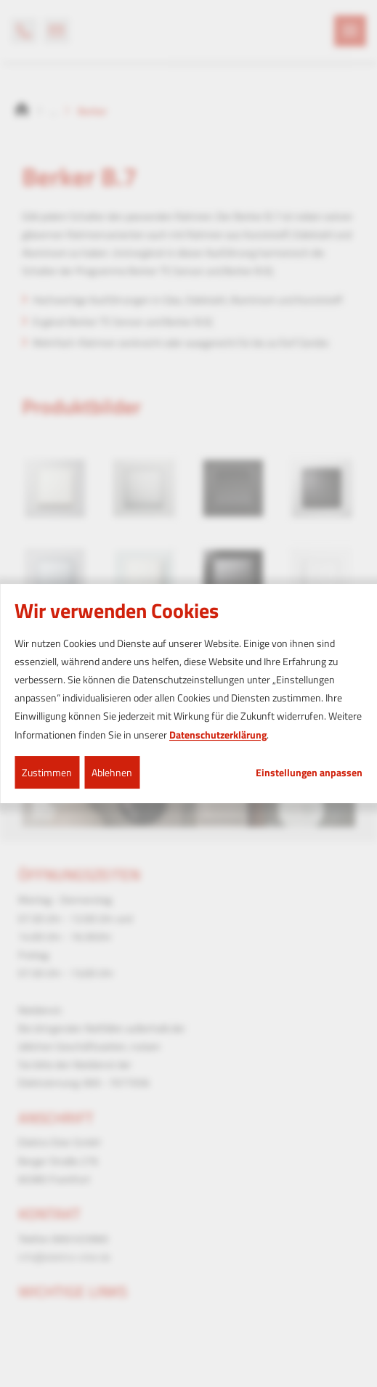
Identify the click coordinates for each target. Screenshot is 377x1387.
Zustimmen (47, 772)
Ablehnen (112, 772)
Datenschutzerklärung (218, 734)
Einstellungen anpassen (309, 773)
